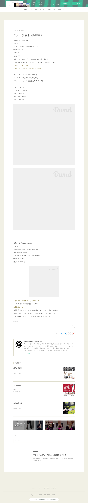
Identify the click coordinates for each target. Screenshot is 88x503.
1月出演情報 (17, 385)
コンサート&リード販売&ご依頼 (56, 9)
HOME (25, 9)
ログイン (77, 3)
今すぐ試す (66, 3)
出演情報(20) (16, 321)
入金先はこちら (18, 307)
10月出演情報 (17, 403)
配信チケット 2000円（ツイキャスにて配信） (27, 68)
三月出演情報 (17, 368)
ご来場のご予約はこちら (20, 65)
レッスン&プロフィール (37, 9)
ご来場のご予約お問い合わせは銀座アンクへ (27, 301)
